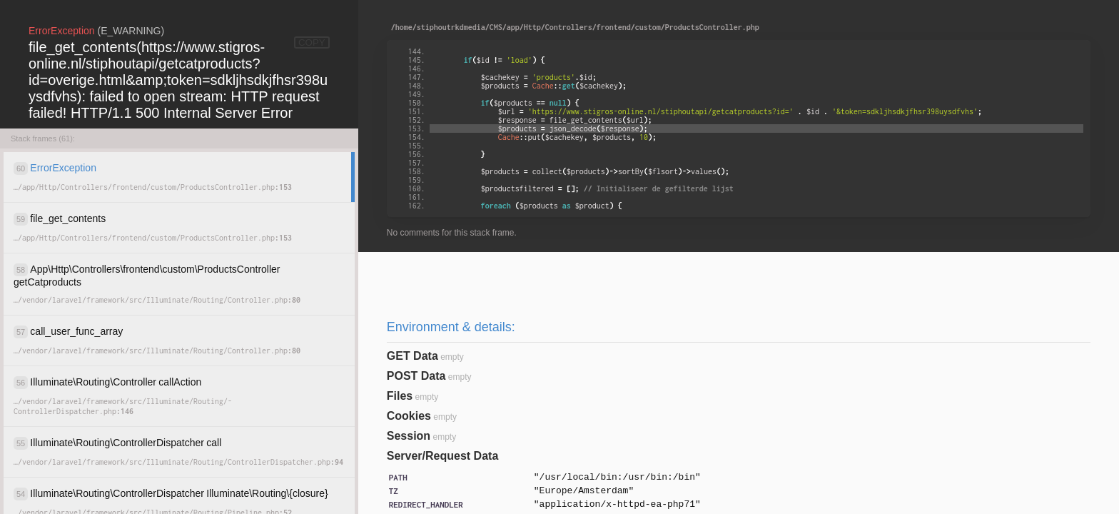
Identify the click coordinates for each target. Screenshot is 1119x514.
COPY (311, 42)
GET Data (412, 356)
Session (408, 436)
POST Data (416, 376)
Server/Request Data (443, 456)
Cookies (409, 416)
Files (399, 396)
